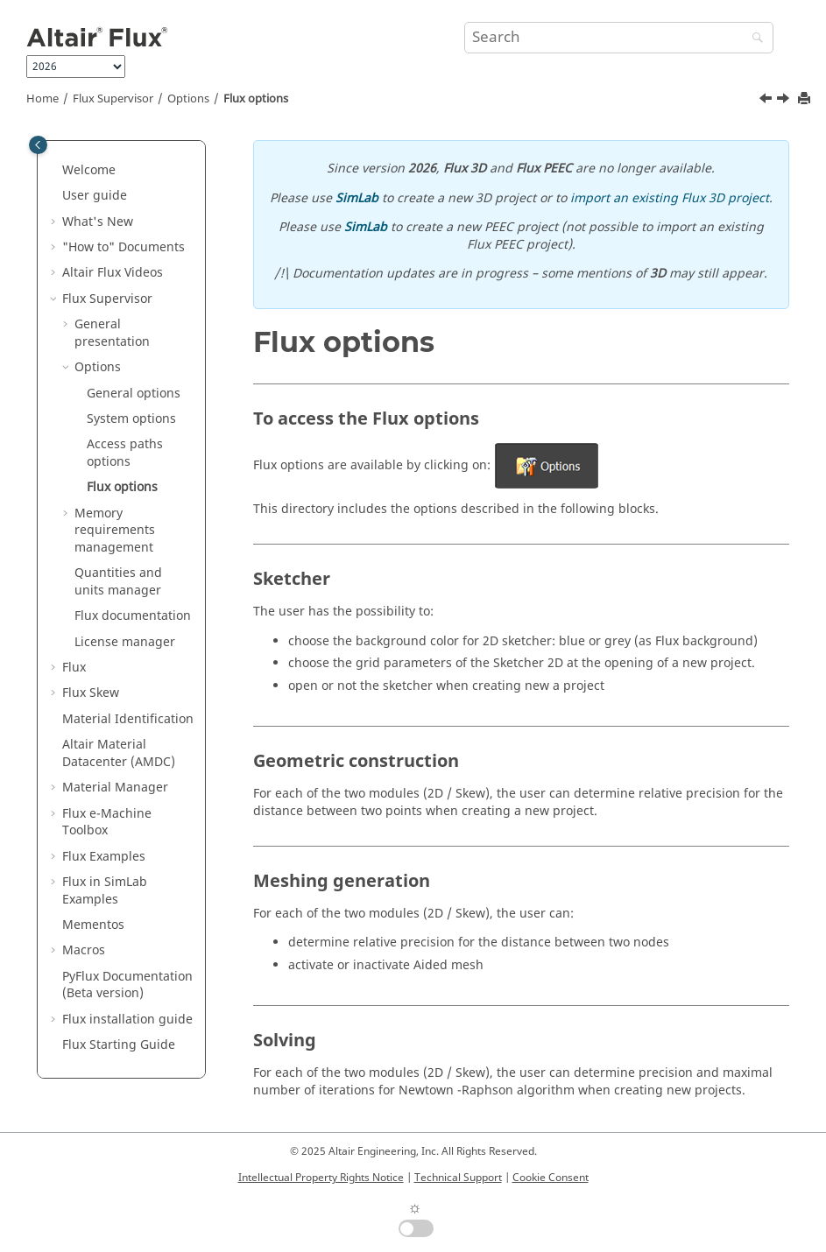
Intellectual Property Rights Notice (321, 1177)
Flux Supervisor (113, 99)
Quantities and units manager (118, 582)
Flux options (255, 99)
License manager (124, 642)
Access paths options (125, 453)
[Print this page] (806, 99)
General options (133, 393)
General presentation (112, 333)
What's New (97, 222)
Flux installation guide (127, 1019)
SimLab (356, 198)
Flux (74, 667)
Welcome (89, 170)
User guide (94, 195)
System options (131, 419)
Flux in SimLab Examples (104, 891)
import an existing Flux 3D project (669, 198)
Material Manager (115, 787)
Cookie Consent (550, 1177)
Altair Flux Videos (112, 273)
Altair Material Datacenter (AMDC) (118, 753)
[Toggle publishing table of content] (38, 145)
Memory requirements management (114, 530)
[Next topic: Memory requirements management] (785, 100)
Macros (83, 950)
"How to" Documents (123, 247)
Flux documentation (132, 616)
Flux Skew (90, 693)
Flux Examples (103, 857)
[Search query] (619, 37)
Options (188, 99)
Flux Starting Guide (118, 1045)
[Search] (753, 39)
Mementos (93, 925)
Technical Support (458, 1177)
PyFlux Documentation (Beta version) (127, 985)
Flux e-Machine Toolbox (107, 823)
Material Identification (128, 719)
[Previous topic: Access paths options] (767, 100)
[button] (55, 170)
